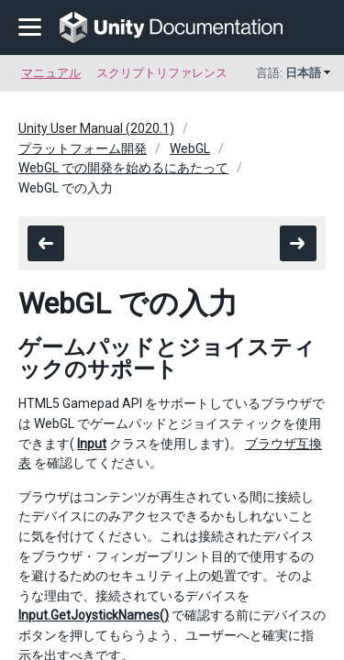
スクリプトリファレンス (161, 73)
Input (91, 443)
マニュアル (51, 73)
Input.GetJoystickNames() (93, 615)
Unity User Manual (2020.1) (96, 128)
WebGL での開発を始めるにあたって (123, 167)
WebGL (190, 148)
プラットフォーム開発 (82, 148)
